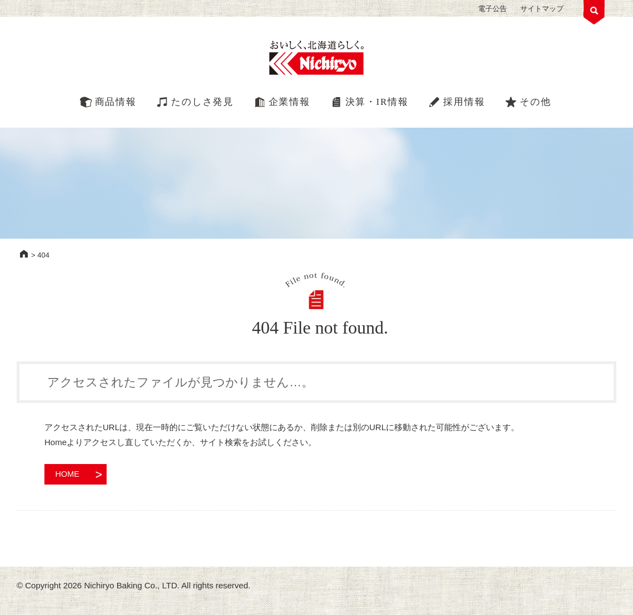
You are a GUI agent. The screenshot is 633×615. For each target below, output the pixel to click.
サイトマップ (542, 8)
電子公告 (492, 8)
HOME (24, 254)
